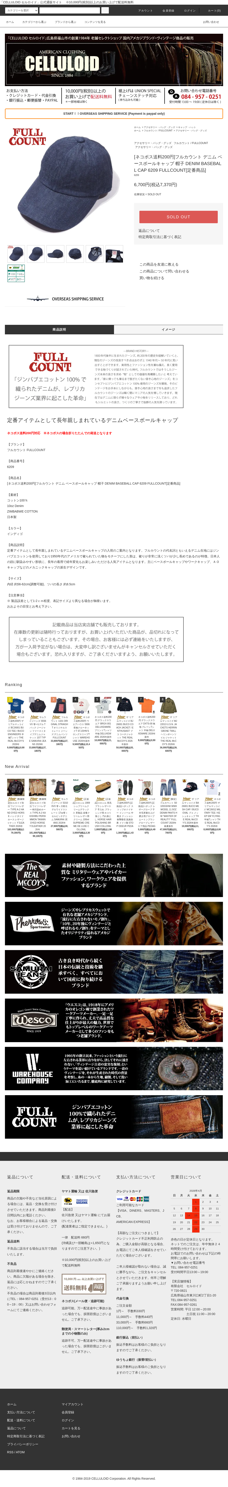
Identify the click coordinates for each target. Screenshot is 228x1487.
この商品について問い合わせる (161, 271)
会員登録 (165, 10)
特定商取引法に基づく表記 (159, 237)
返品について (149, 231)
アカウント (143, 10)
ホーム (10, 22)
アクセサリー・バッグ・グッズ (159, 127)
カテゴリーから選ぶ (31, 22)
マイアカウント (72, 1404)
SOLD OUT (178, 217)
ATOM (20, 1452)
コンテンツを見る (92, 22)
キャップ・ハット (187, 127)
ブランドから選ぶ (62, 22)
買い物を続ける (149, 278)
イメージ (168, 329)
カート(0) (212, 10)
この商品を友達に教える (156, 264)
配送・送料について (21, 1420)
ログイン (187, 10)
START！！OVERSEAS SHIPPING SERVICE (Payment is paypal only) (114, 113)
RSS (10, 1452)
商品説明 (59, 329)
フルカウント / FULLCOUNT (158, 130)
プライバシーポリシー (22, 1444)
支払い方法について (21, 1412)
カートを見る (71, 1428)
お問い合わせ (208, 22)
